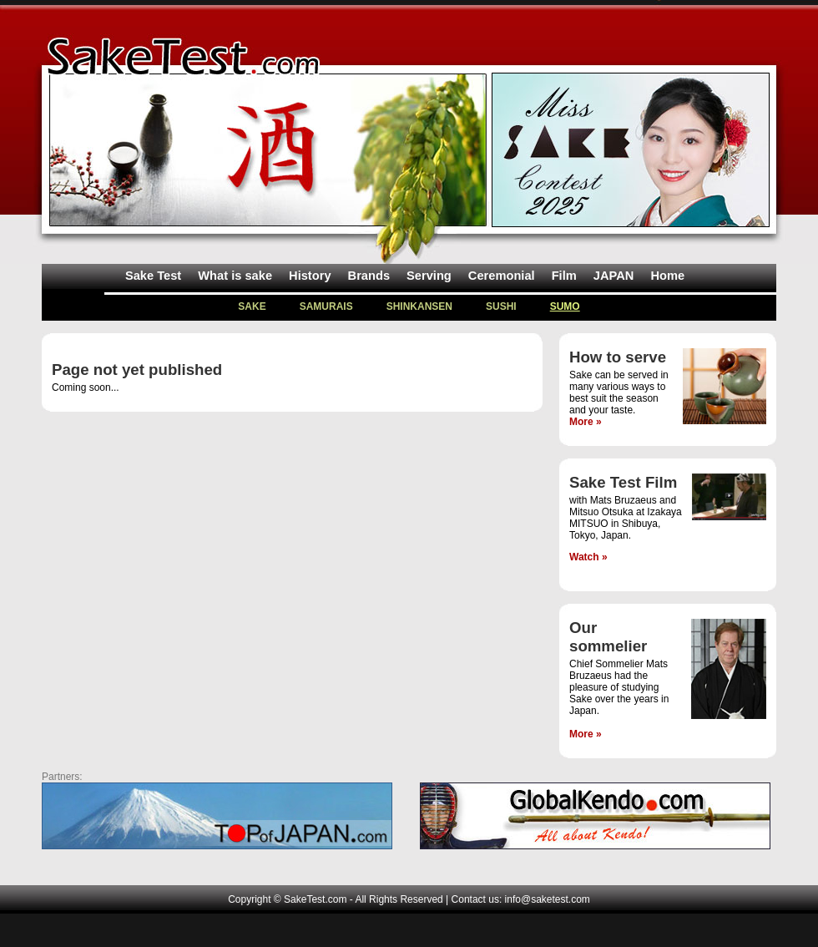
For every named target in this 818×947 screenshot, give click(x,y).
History (310, 275)
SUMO (565, 306)
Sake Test (153, 275)
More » (585, 422)
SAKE (251, 306)
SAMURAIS (326, 306)
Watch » (588, 557)
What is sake (235, 275)
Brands (369, 275)
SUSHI (501, 306)
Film (564, 275)
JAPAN (613, 275)
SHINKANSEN (419, 306)
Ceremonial (501, 275)
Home (667, 275)
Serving (429, 275)
